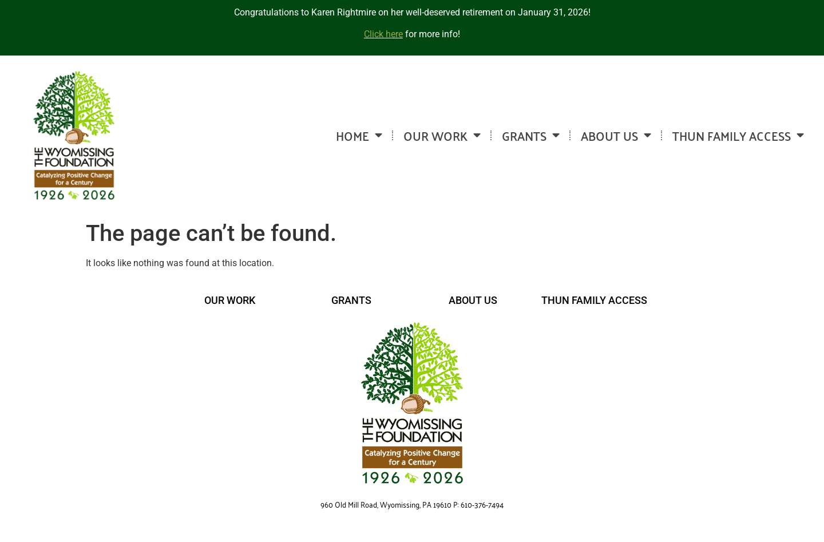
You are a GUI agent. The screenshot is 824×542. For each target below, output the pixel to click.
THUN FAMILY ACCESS (738, 135)
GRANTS (531, 135)
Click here (383, 34)
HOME (359, 135)
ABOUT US (616, 135)
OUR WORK (442, 135)
